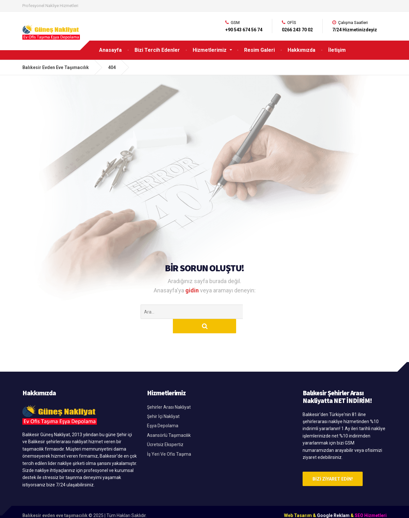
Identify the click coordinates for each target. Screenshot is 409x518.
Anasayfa (110, 50)
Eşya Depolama (162, 411)
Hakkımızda (301, 50)
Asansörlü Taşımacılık (169, 420)
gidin (192, 290)
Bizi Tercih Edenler (157, 50)
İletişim (337, 50)
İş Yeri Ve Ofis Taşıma (169, 439)
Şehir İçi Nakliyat (163, 402)
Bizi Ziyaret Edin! (333, 464)
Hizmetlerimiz (210, 50)
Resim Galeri (259, 50)
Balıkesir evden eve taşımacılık (55, 501)
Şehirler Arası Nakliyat (169, 392)
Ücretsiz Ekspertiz (165, 430)
